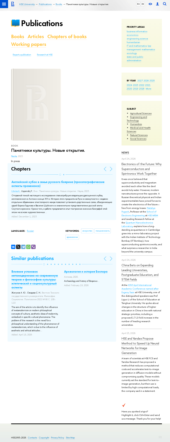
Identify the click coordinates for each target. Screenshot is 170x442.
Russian (30, 231)
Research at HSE (45, 54)
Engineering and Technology (137, 118)
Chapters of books (67, 36)
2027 (140, 80)
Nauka (14, 156)
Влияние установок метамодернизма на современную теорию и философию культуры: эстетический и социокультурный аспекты (34, 279)
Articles (36, 36)
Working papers (28, 44)
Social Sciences (138, 138)
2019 (135, 88)
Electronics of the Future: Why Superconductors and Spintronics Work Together (142, 169)
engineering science (137, 38)
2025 (152, 80)
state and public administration (135, 58)
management (134, 49)
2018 (141, 88)
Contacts (32, 437)
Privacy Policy (57, 437)
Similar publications (32, 258)
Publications (42, 23)
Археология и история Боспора (86, 271)
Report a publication (22, 54)
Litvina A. (15, 191)
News (125, 152)
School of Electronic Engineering (139, 213)
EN (143, 4)
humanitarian (133, 42)
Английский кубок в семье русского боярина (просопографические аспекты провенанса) (57, 184)
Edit (160, 437)
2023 (135, 85)
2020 (129, 88)
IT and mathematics (137, 45)
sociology (132, 53)
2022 (141, 85)
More (148, 88)
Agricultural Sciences (141, 113)
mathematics (148, 49)
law (149, 45)
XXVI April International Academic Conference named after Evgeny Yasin (140, 288)
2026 (146, 80)
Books (17, 36)
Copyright (44, 437)
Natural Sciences (139, 135)
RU (138, 4)
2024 (129, 85)
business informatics (137, 31)
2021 (147, 85)
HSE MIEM (153, 215)
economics (132, 35)
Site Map (70, 437)
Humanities (136, 124)
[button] (60, 174)
